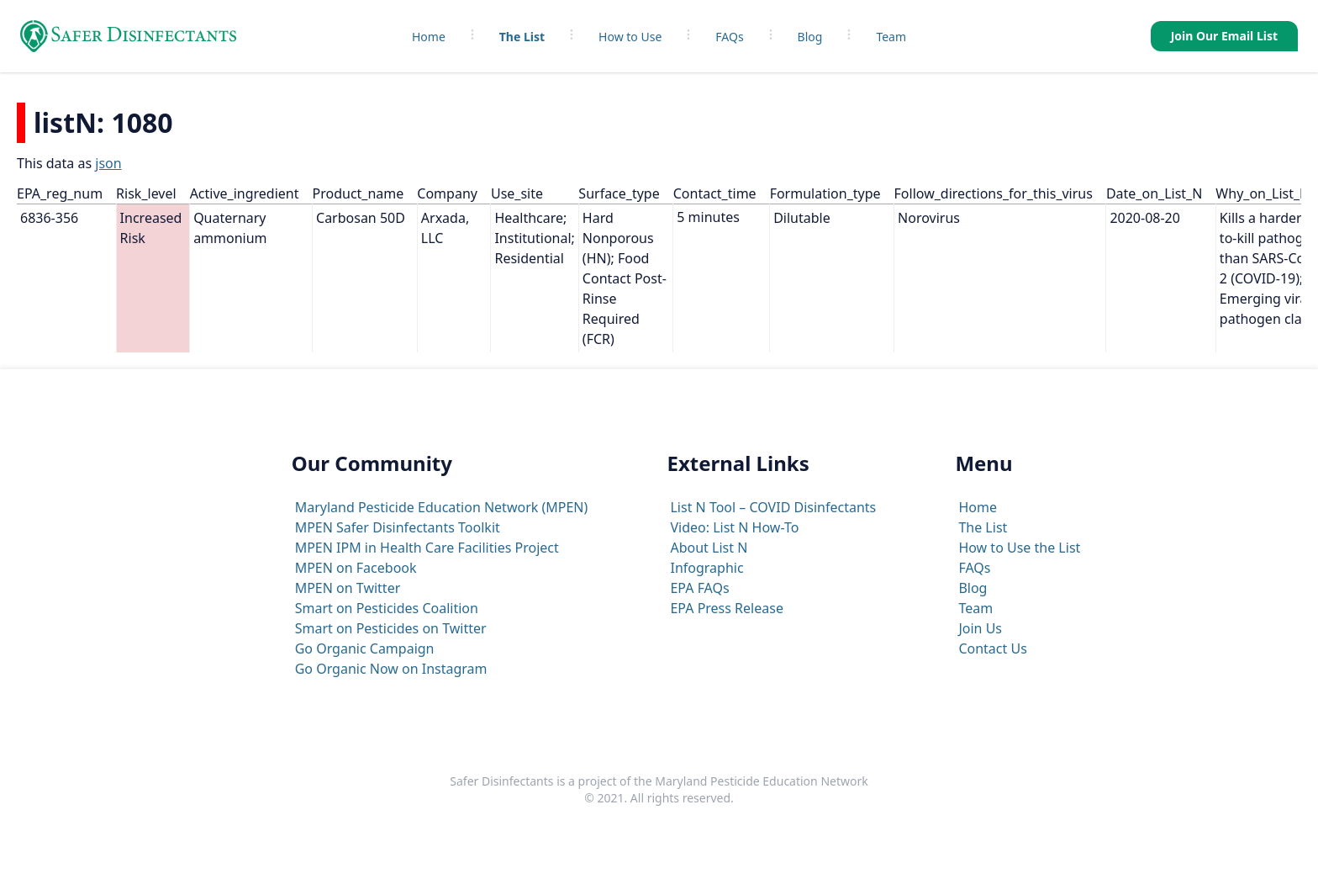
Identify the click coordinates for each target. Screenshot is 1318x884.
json (108, 163)
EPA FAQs (699, 588)
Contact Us (992, 648)
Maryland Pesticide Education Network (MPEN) (441, 507)
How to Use (630, 37)
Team (891, 37)
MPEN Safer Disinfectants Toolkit (397, 527)
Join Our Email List (1224, 36)
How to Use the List (1019, 547)
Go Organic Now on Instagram (391, 668)
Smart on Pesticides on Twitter (391, 628)
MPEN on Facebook (356, 567)
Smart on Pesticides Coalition (386, 608)
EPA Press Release (726, 608)
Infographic (706, 567)
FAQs (729, 37)
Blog (810, 37)
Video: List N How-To (734, 527)
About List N (708, 547)
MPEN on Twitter (348, 588)
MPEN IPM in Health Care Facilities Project (427, 547)
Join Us (980, 628)
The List (522, 37)
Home (428, 37)
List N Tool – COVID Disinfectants (773, 507)
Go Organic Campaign (365, 648)
